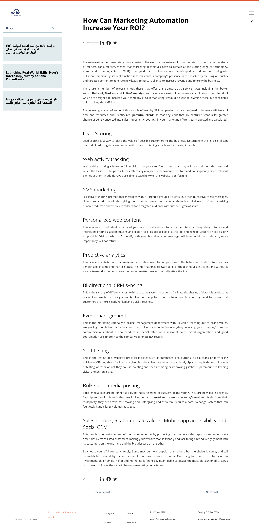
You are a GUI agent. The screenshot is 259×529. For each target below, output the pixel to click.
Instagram (109, 513)
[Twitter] (115, 43)
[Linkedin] (102, 43)
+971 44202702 (159, 512)
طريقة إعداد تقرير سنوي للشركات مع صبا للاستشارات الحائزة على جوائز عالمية (31, 101)
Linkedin (108, 522)
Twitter (130, 513)
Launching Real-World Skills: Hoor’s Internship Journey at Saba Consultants (32, 75)
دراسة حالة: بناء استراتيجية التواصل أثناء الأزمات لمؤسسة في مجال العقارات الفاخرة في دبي (30, 49)
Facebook (131, 522)
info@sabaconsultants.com (164, 518)
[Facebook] (108, 43)
